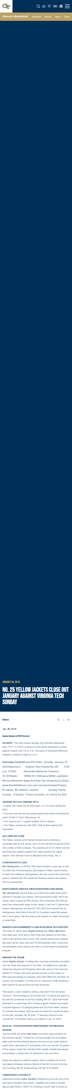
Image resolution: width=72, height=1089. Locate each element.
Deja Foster (32, 1033)
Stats (67, 16)
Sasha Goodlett (28, 1079)
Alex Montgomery (11, 866)
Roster (48, 16)
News (58, 16)
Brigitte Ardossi (35, 931)
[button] (38, 6)
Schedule (36, 16)
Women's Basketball (15, 16)
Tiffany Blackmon (56, 931)
